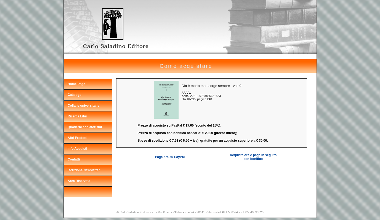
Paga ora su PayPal (170, 157)
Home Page (76, 84)
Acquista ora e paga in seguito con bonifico (253, 157)
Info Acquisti (77, 149)
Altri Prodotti (77, 138)
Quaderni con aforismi (85, 127)
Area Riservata (79, 181)
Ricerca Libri (77, 116)
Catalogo (74, 95)
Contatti (74, 159)
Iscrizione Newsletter (84, 170)
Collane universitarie (84, 105)
